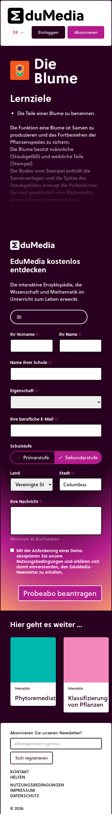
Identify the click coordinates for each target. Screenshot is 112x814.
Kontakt (19, 772)
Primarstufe (32, 457)
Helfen (17, 777)
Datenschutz (24, 796)
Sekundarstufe (78, 457)
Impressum (22, 790)
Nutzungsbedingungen (37, 785)
